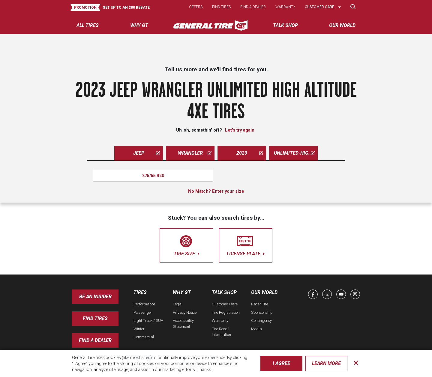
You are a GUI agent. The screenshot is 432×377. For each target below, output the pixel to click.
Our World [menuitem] (342, 25)
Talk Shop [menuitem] (285, 25)
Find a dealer (253, 7)
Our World (264, 292)
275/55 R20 (153, 175)
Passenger (143, 312)
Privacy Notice (184, 312)
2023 (249, 153)
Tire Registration (226, 312)
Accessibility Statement (183, 323)
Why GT (182, 292)
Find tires (221, 7)
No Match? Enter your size (216, 191)
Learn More (326, 363)
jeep (146, 153)
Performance (144, 304)
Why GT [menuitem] (139, 25)
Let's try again (239, 130)
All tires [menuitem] (87, 25)
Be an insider (95, 296)
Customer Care (225, 304)
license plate (245, 244)
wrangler (195, 153)
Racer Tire (259, 304)
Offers (195, 7)
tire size (186, 244)
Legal (177, 304)
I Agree (281, 363)
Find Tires (95, 318)
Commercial (144, 337)
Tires (140, 292)
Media (256, 329)
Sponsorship (262, 312)
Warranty (285, 7)
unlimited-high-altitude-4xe (296, 153)
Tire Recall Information (221, 332)
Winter (139, 329)
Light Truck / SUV (148, 320)
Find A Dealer (95, 340)
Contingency (261, 320)
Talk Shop (224, 292)
